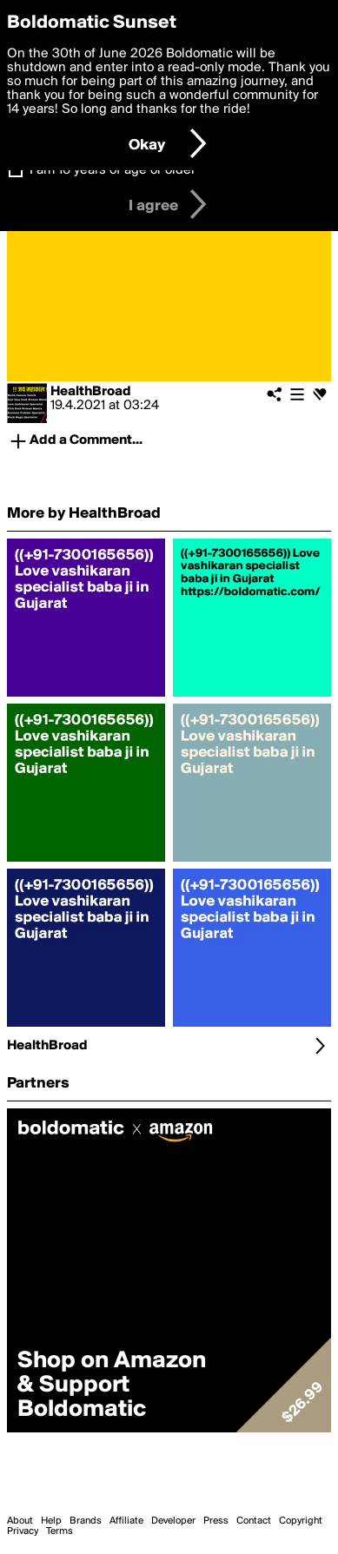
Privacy (22, 1531)
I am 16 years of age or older (113, 170)
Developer (173, 1521)
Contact (253, 1521)
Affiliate (126, 1521)
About (20, 1521)
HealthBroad (90, 392)
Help (51, 1521)
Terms (59, 1531)
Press (216, 1521)
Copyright (300, 1521)
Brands (86, 1521)
